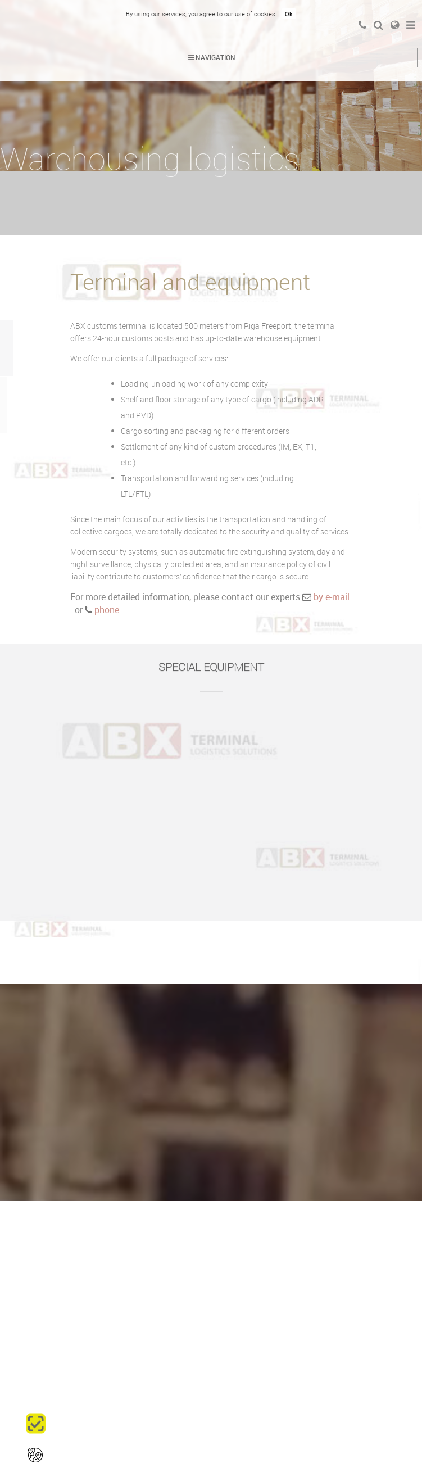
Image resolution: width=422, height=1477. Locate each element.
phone (105, 610)
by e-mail (332, 597)
